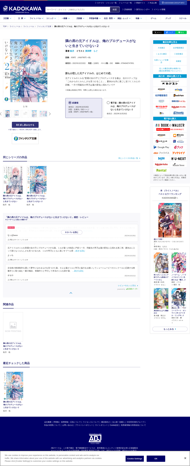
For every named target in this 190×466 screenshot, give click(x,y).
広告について (75, 394)
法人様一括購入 (118, 394)
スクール (182, 18)
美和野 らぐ (91, 51)
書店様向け (105, 394)
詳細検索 (127, 9)
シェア (170, 32)
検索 (115, 9)
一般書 (66, 18)
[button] (49, 114)
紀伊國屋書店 (178, 48)
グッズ (168, 18)
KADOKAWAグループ (135, 394)
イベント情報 (158, 9)
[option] (14, 333)
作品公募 (153, 3)
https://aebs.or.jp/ (84, 425)
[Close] (185, 459)
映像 (139, 18)
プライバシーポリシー (84, 397)
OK (155, 459)
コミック (51, 18)
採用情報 (64, 394)
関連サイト (140, 3)
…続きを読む (87, 231)
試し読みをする (25, 125)
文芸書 (7, 18)
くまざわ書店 (161, 54)
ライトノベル (36, 18)
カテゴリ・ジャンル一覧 (107, 3)
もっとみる (168, 329)
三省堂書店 (178, 54)
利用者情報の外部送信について (133, 397)
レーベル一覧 (126, 3)
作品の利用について (52, 397)
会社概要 (47, 394)
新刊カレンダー (142, 9)
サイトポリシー (101, 397)
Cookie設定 (114, 397)
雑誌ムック (124, 18)
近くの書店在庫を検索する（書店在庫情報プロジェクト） (169, 69)
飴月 (72, 51)
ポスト (159, 32)
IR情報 (56, 394)
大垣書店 (161, 48)
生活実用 (109, 18)
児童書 (80, 18)
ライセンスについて (91, 394)
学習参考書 (95, 18)
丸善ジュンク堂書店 (161, 61)
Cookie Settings (134, 459)
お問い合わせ (67, 397)
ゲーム (153, 18)
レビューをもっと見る (127, 285)
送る (182, 32)
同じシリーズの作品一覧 (128, 158)
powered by (127, 289)
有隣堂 (178, 61)
